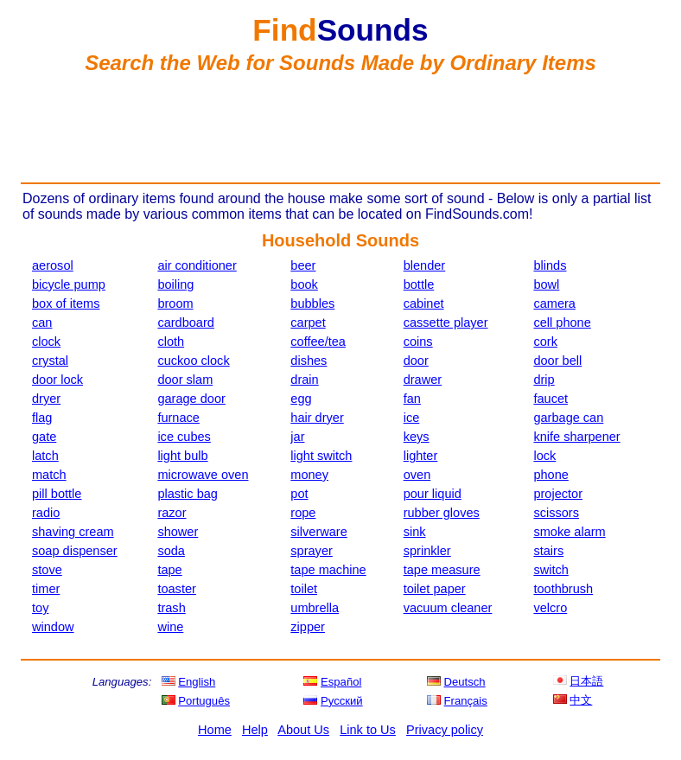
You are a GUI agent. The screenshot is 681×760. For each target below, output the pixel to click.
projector (557, 494)
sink (415, 532)
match (49, 475)
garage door (191, 399)
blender (425, 265)
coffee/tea (318, 341)
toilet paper (435, 589)
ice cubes (183, 437)
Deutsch (465, 681)
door (416, 360)
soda (171, 551)
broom (175, 303)
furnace (178, 418)
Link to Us (368, 730)
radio (46, 513)
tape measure (442, 570)
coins (418, 341)
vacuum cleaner (448, 608)
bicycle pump (68, 284)
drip (543, 379)
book (304, 284)
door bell (557, 360)
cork (545, 341)
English (196, 681)
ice (412, 418)
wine (170, 627)
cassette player (446, 322)
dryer (46, 399)
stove (47, 570)
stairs (548, 551)
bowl (546, 284)
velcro (550, 608)
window (53, 627)
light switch (321, 456)
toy (40, 608)
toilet (303, 589)
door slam (185, 379)
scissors (556, 513)
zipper (307, 627)
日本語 (586, 680)
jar (297, 437)
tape (169, 570)
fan (412, 399)
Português (204, 700)
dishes (308, 360)
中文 (581, 699)
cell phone (561, 322)
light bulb (182, 456)
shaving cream (73, 532)
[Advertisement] (340, 128)
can (42, 322)
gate (44, 437)
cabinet (424, 303)
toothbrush (563, 589)
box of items (65, 303)
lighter (421, 456)
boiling (175, 284)
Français (465, 700)
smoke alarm (569, 532)
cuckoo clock (193, 360)
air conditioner (196, 265)
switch (550, 570)
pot (299, 494)
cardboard (185, 322)
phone (550, 475)
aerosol (52, 265)
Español (341, 681)
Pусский (342, 700)
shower (177, 532)
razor (171, 513)
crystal (50, 360)
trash (171, 608)
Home (215, 730)
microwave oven (202, 475)
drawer (423, 379)
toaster (176, 589)
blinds (549, 265)
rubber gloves (442, 513)
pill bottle (56, 494)
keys (417, 437)
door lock (57, 379)
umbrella (314, 608)
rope (302, 513)
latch (45, 456)
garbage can (568, 418)
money (309, 475)
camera (554, 303)
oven (417, 475)
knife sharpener (576, 437)
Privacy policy (444, 730)
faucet (550, 399)
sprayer (311, 551)
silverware (318, 532)
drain (304, 379)
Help (255, 730)
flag (42, 418)
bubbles (312, 303)
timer (46, 589)
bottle (419, 284)
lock (544, 456)
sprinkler (427, 551)
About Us (303, 730)
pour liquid (432, 494)
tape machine (328, 570)
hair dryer (316, 418)
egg (300, 399)
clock (46, 341)
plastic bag (187, 494)
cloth (170, 341)
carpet (307, 322)
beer (302, 265)
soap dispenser (75, 551)
